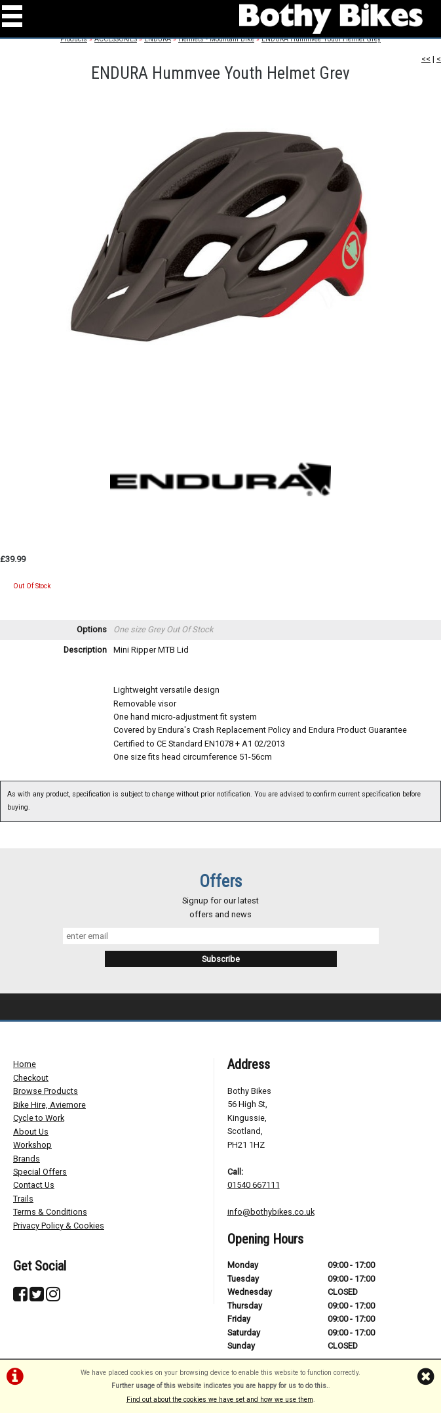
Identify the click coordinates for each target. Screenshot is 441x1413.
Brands (26, 1158)
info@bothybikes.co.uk (271, 1212)
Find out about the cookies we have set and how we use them (219, 1399)
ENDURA (157, 39)
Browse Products (45, 1091)
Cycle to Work (38, 1118)
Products (73, 39)
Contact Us (33, 1185)
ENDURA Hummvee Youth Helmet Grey (321, 39)
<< (426, 59)
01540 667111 (253, 1185)
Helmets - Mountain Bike (216, 39)
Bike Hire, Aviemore (49, 1105)
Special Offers (40, 1172)
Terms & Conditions (50, 1212)
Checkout (30, 1078)
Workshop (32, 1145)
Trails (23, 1199)
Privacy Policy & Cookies (58, 1225)
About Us (30, 1132)
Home (24, 1064)
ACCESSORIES (115, 39)
